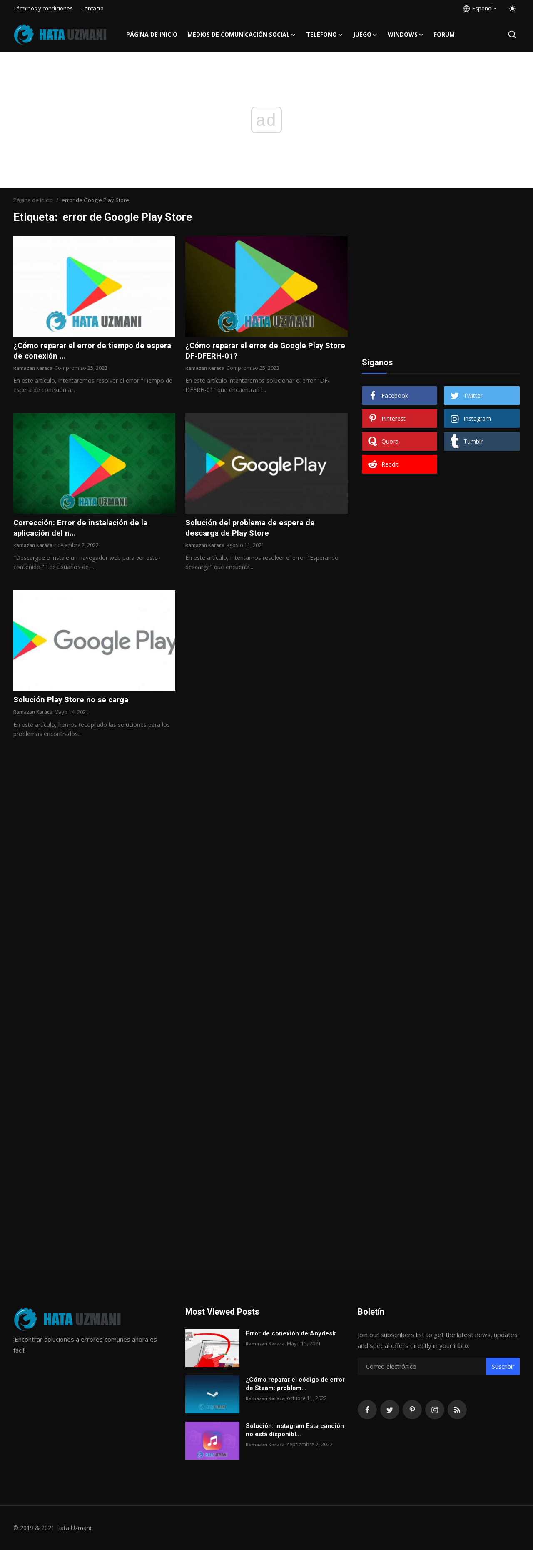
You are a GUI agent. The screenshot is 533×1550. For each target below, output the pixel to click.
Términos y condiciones (43, 8)
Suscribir (503, 1366)
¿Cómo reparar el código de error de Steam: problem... (295, 1384)
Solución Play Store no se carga (74, 703)
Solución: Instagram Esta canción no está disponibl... (295, 1430)
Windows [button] (406, 34)
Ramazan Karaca (33, 369)
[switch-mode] (512, 8)
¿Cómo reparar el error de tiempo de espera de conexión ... (83, 351)
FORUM (444, 34)
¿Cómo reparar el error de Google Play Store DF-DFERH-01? (259, 351)
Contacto (92, 8)
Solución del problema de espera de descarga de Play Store (253, 529)
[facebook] (367, 1409)
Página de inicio (151, 34)
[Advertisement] (440, 288)
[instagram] (434, 1409)
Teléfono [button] (324, 34)
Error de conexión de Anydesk (291, 1333)
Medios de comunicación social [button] (241, 34)
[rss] (457, 1409)
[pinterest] (412, 1409)
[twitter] (389, 1409)
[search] (512, 34)
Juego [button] (365, 34)
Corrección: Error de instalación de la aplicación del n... (84, 529)
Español (478, 8)
